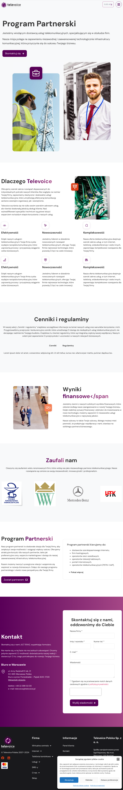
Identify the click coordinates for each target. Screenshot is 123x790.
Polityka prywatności (97, 786)
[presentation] (85, 691)
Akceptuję (69, 780)
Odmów (88, 780)
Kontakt (66, 751)
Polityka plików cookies (81, 786)
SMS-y (35, 767)
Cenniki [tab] (52, 345)
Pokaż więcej (77, 572)
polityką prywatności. (99, 684)
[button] (118, 759)
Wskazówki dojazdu (16, 680)
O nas (36, 773)
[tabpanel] (61, 354)
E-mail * (73, 652)
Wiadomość (75, 663)
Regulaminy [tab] (68, 345)
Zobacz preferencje (109, 780)
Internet (37, 751)
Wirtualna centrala (41, 745)
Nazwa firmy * (76, 631)
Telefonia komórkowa (42, 756)
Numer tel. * (99, 642)
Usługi (36, 762)
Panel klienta (68, 745)
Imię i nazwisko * (77, 642)
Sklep (34, 778)
